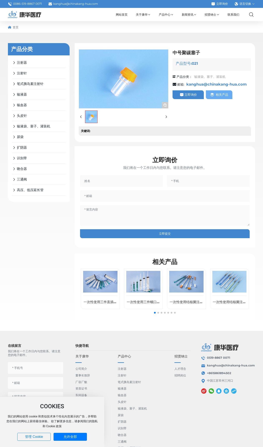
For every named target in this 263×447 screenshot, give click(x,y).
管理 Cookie (34, 436)
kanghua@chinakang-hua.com (73, 4)
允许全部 (70, 436)
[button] (155, 313)
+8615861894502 (219, 373)
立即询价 (219, 4)
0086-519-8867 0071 (25, 4)
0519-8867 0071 (218, 358)
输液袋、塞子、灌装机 (209, 77)
